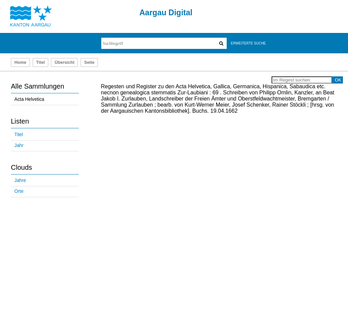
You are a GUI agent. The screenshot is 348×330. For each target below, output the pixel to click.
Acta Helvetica (29, 99)
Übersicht (64, 62)
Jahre (20, 180)
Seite (89, 62)
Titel (40, 62)
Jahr (18, 145)
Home (20, 62)
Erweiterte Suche (248, 43)
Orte (18, 191)
